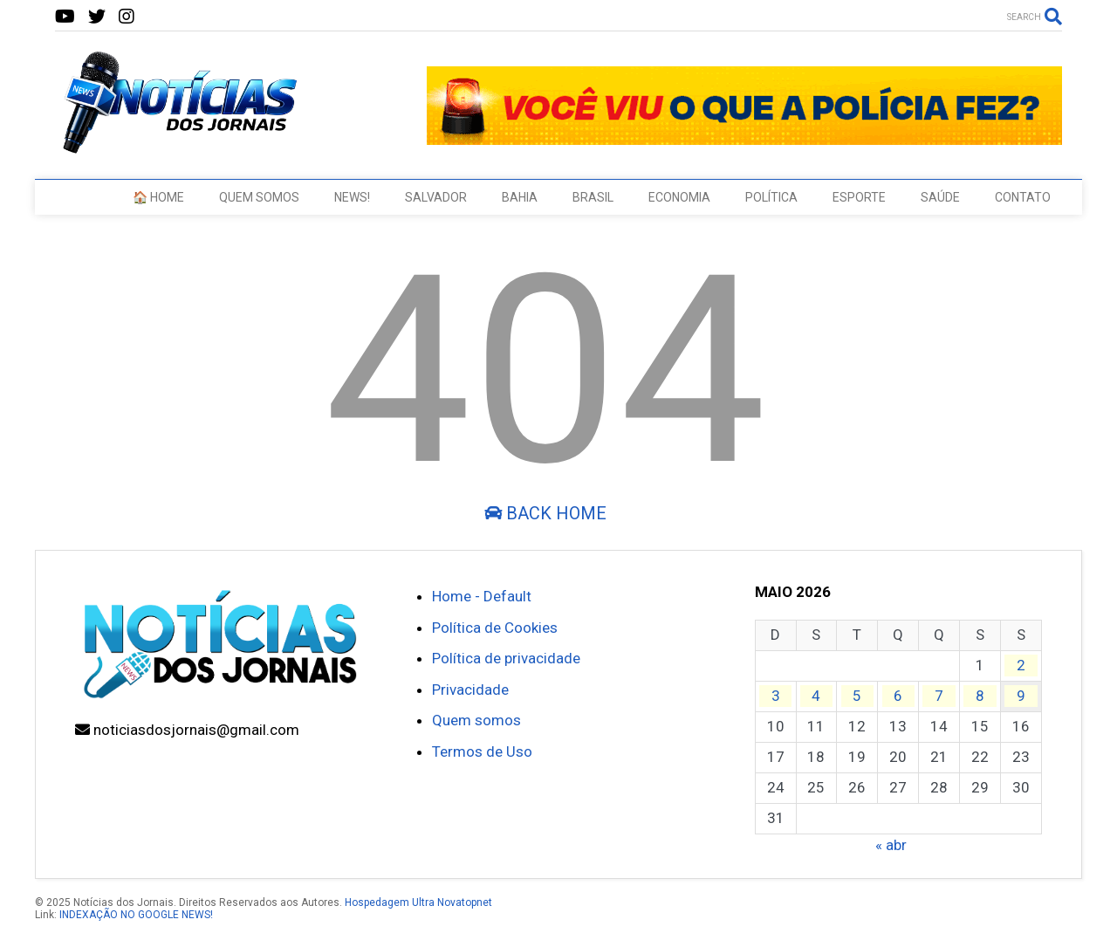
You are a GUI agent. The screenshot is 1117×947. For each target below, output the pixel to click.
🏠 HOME (158, 197)
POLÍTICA (771, 197)
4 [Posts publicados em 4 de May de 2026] (816, 695)
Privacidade (470, 689)
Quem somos (476, 720)
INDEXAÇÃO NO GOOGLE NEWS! (136, 915)
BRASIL (592, 197)
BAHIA (520, 197)
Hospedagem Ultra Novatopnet (418, 902)
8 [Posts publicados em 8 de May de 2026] (980, 695)
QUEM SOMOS (259, 197)
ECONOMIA (679, 197)
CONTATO (1023, 197)
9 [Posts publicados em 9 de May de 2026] (1021, 695)
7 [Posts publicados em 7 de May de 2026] (939, 695)
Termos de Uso (482, 751)
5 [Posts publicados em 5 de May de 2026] (857, 695)
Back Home (545, 513)
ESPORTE (859, 197)
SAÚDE (940, 197)
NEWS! (352, 197)
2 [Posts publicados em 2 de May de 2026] (1021, 665)
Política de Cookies (495, 627)
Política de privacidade (506, 658)
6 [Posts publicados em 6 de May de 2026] (898, 695)
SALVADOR (436, 197)
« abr (891, 845)
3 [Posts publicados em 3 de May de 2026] (775, 695)
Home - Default (481, 596)
